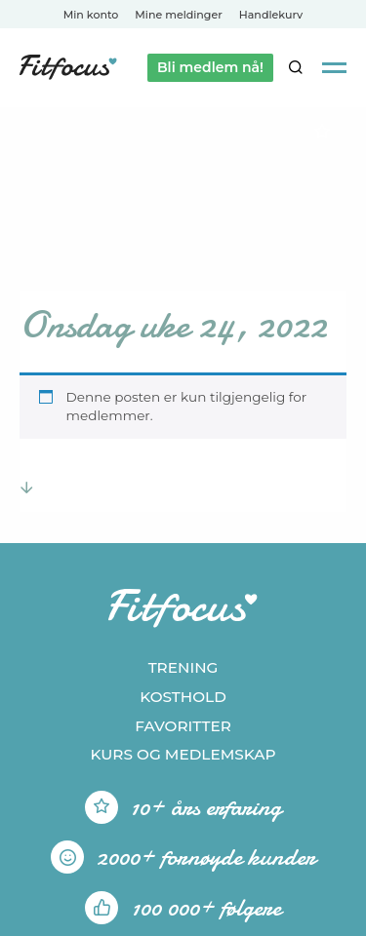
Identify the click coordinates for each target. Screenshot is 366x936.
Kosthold (183, 696)
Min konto (91, 14)
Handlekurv (271, 14)
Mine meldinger (178, 14)
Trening (183, 667)
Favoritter (183, 726)
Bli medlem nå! (210, 67)
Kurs (182, 754)
